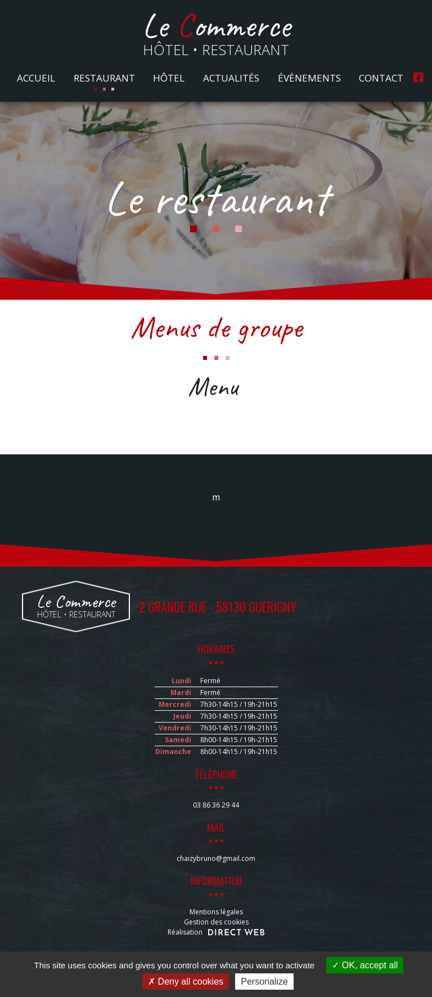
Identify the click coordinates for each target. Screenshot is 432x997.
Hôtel (168, 77)
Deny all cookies (185, 981)
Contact (381, 77)
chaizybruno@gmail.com (216, 858)
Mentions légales (216, 912)
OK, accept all (365, 965)
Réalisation (216, 932)
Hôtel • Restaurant (216, 35)
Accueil (36, 77)
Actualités (231, 77)
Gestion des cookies (216, 922)
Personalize (264, 981)
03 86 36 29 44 (216, 805)
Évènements (309, 77)
